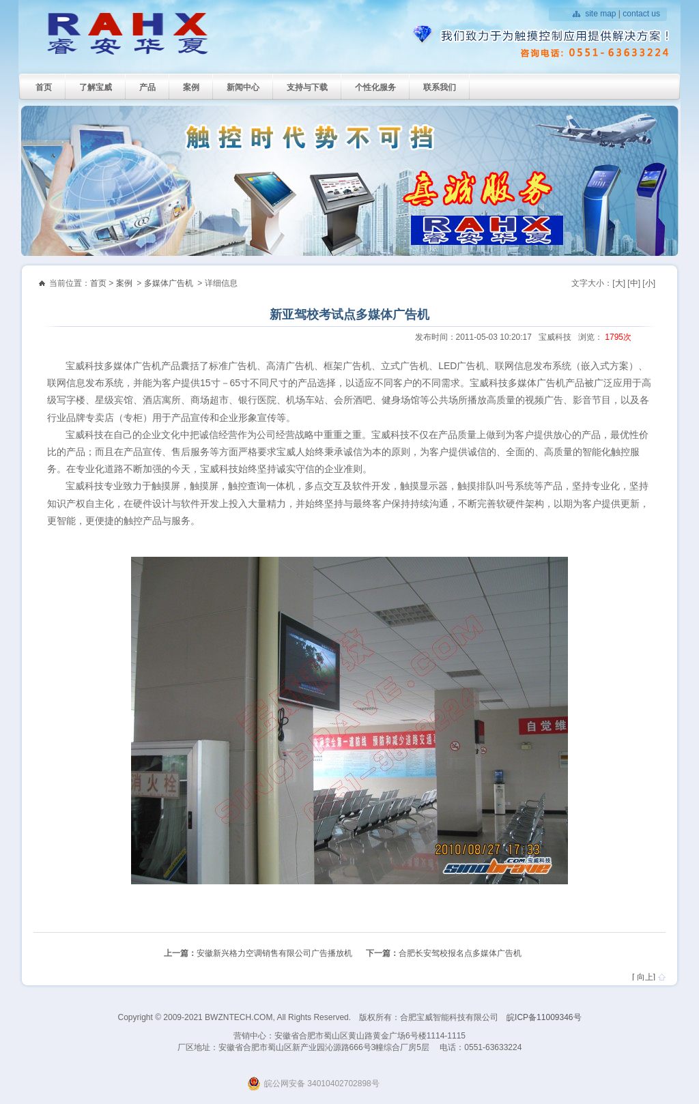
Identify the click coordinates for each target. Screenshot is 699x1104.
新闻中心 (243, 87)
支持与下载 (307, 87)
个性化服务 (375, 87)
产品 (147, 87)
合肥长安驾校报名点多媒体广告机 (460, 953)
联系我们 (439, 87)
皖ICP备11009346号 (544, 1017)
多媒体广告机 (168, 283)
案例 (191, 87)
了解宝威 (95, 87)
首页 (43, 87)
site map (600, 13)
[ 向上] (643, 977)
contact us (641, 13)
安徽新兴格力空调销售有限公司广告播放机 (274, 953)
